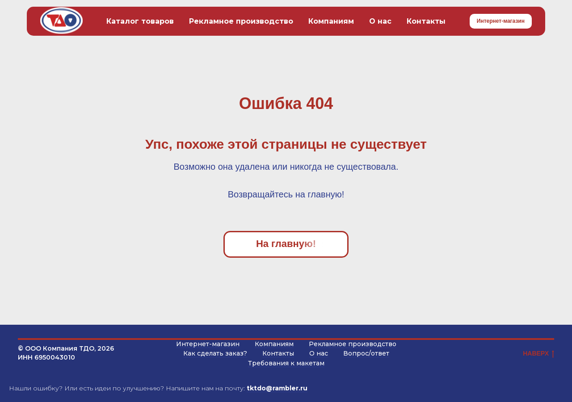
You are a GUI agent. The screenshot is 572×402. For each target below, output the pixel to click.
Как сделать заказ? (215, 353)
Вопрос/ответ (366, 353)
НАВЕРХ (538, 354)
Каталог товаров (140, 21)
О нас (380, 21)
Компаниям (331, 21)
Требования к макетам (286, 363)
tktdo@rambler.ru (277, 388)
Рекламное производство (241, 21)
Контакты (426, 21)
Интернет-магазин (208, 344)
